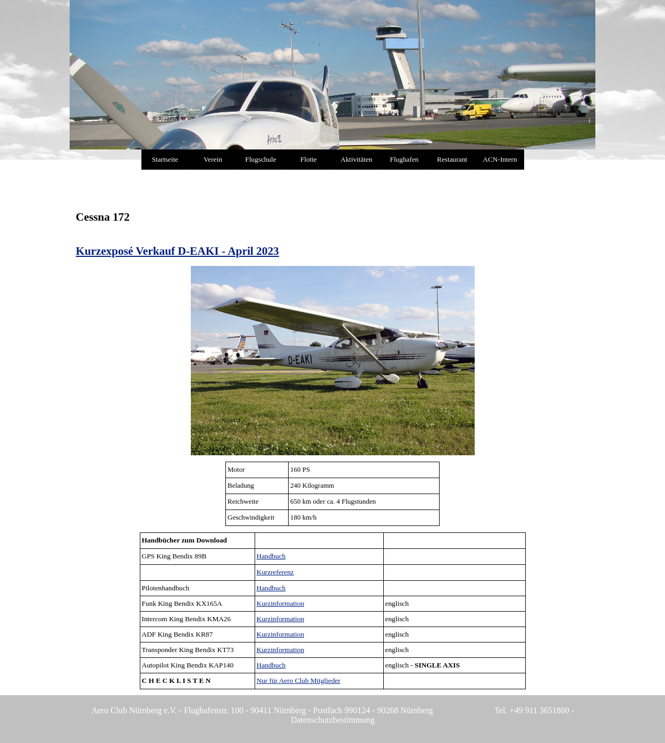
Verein (213, 159)
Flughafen (404, 159)
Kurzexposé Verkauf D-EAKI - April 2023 (177, 251)
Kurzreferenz (275, 572)
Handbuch (271, 556)
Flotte (308, 159)
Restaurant (452, 159)
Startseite (165, 159)
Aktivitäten (357, 159)
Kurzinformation (281, 603)
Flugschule (260, 159)
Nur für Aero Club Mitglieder (299, 680)
